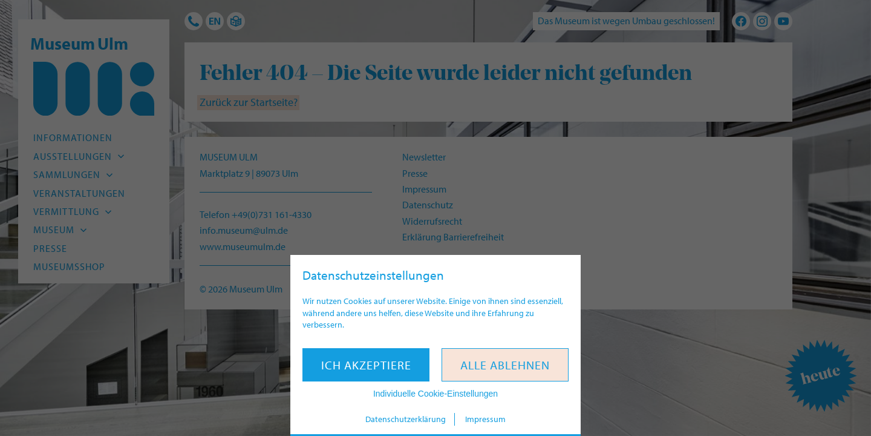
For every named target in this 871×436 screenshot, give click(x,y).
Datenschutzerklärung (405, 419)
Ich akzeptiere (366, 364)
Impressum (485, 419)
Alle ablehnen (505, 364)
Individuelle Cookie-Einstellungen (435, 393)
